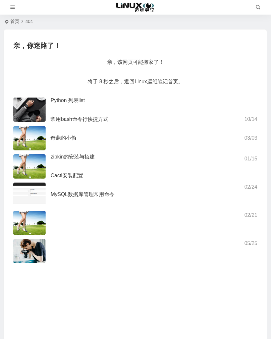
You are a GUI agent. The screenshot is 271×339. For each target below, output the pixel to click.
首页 (14, 21)
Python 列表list (67, 100)
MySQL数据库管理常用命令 (82, 194)
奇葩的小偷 (63, 138)
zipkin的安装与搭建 (72, 156)
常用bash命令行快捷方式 (79, 119)
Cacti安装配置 (66, 175)
